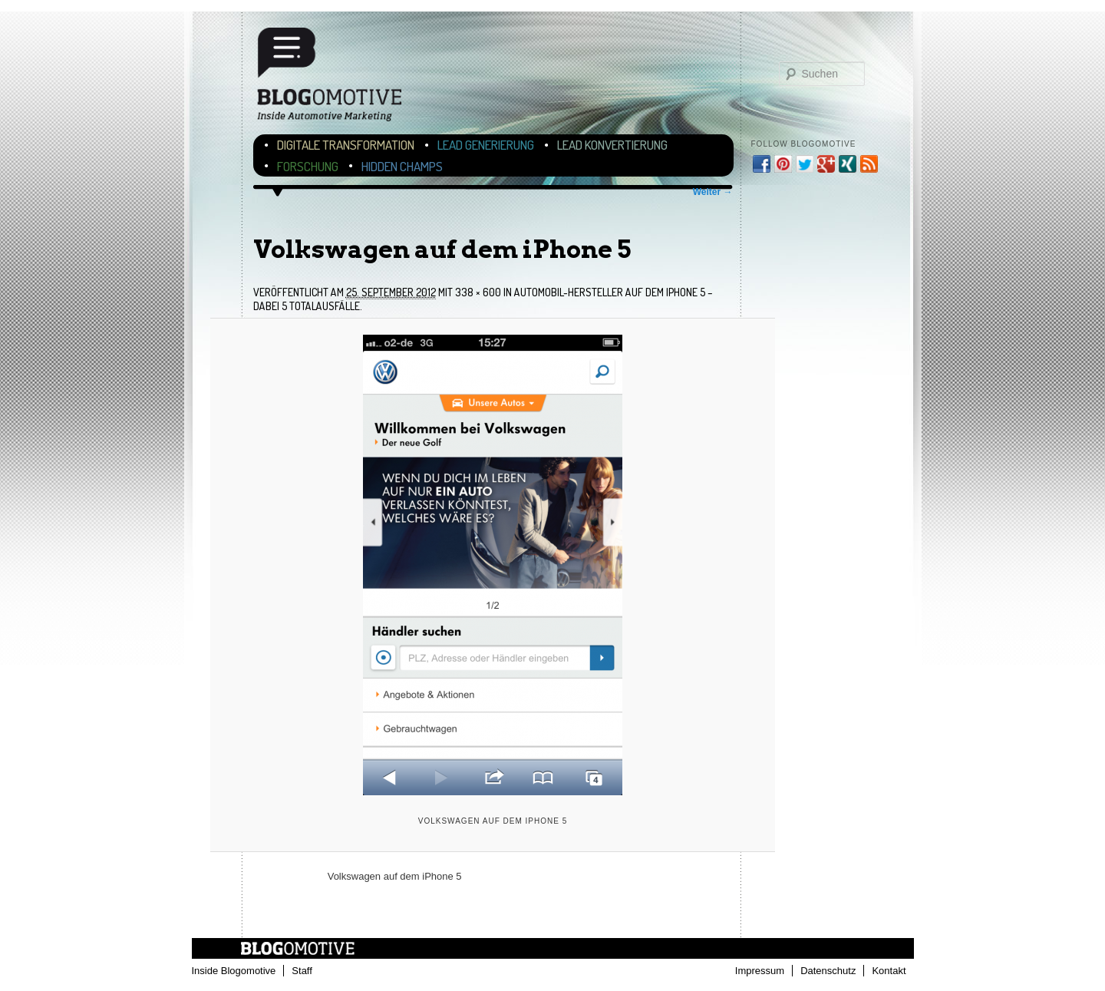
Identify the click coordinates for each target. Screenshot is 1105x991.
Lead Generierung (485, 145)
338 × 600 (478, 292)
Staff (302, 970)
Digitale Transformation (345, 145)
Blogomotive (339, 79)
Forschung (307, 166)
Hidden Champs (402, 166)
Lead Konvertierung (612, 145)
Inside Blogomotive (234, 970)
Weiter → (713, 192)
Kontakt (888, 970)
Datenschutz (828, 970)
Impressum (759, 970)
